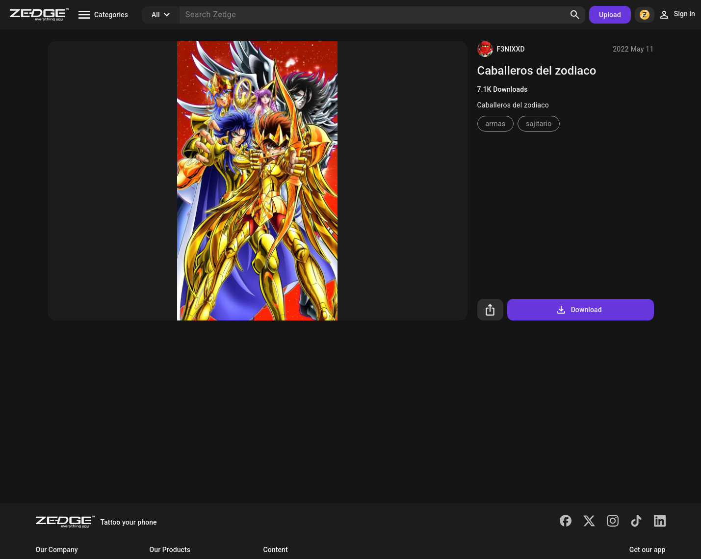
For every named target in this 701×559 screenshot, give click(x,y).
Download (578, 310)
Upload (610, 15)
